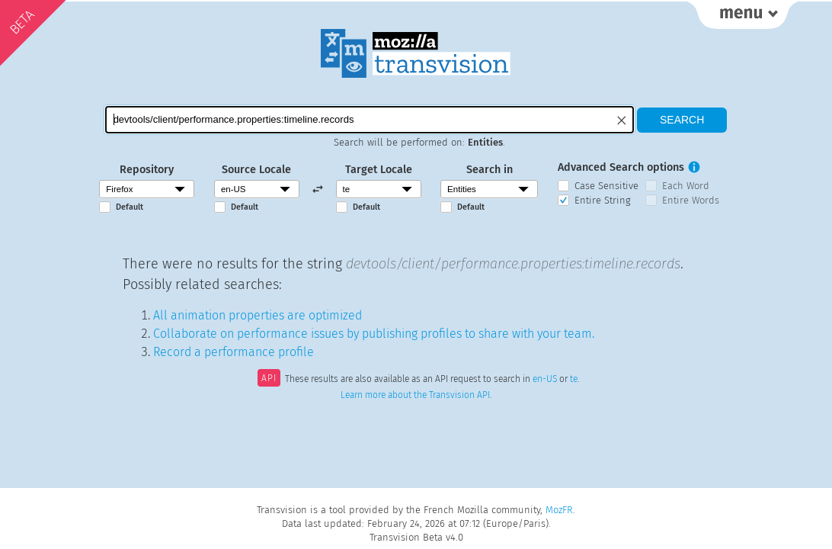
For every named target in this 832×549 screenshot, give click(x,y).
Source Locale (256, 169)
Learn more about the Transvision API (415, 395)
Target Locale (378, 169)
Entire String (602, 200)
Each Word (685, 185)
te (574, 379)
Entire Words (690, 200)
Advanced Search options (621, 167)
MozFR (559, 509)
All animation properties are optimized (257, 315)
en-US (545, 379)
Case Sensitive (606, 185)
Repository (147, 169)
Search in (489, 169)
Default (129, 207)
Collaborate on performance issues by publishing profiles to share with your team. (373, 333)
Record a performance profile (233, 352)
